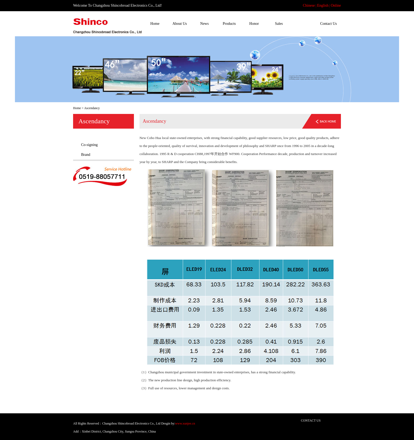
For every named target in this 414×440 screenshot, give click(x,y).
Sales (279, 24)
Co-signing (89, 145)
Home (154, 24)
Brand (85, 155)
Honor (254, 24)
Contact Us (328, 24)
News (204, 24)
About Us (179, 24)
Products (229, 24)
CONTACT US (311, 420)
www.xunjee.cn (185, 423)
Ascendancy (303, 24)
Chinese (309, 5)
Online (336, 5)
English (323, 5)
